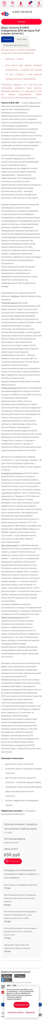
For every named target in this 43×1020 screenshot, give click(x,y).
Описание (7, 39)
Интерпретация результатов (15, 45)
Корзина (29, 6)
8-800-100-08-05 (22, 12)
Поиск (12, 6)
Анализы (21, 22)
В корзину (14, 861)
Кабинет (20, 6)
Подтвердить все (21, 1005)
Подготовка (22, 39)
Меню (4, 6)
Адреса (39, 6)
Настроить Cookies (15, 1012)
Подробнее (30, 1012)
